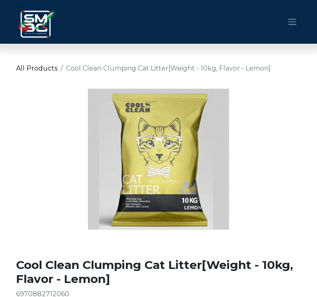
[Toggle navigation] (292, 22)
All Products (36, 68)
